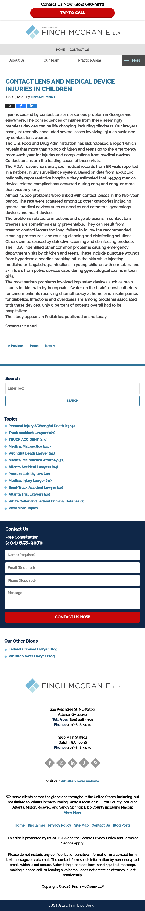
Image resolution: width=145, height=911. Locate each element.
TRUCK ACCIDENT (28, 440)
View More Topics (23, 508)
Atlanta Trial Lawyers (29, 494)
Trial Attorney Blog (72, 32)
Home (60, 50)
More (136, 60)
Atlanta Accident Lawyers (33, 467)
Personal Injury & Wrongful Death (42, 426)
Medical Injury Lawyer (30, 481)
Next (50, 345)
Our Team (51, 60)
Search (72, 401)
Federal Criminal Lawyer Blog (33, 649)
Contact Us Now (72, 617)
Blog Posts (121, 825)
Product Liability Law (29, 474)
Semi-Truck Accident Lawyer (36, 488)
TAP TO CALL (72, 12)
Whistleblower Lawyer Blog (32, 656)
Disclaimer (36, 825)
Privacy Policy (59, 825)
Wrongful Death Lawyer (32, 453)
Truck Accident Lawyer (32, 433)
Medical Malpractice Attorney (36, 460)
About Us (17, 60)
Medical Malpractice (30, 446)
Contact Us (79, 50)
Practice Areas (90, 60)
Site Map (81, 825)
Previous (15, 345)
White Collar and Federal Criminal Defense (46, 501)
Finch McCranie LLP (88, 886)
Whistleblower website (80, 781)
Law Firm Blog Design (72, 905)
